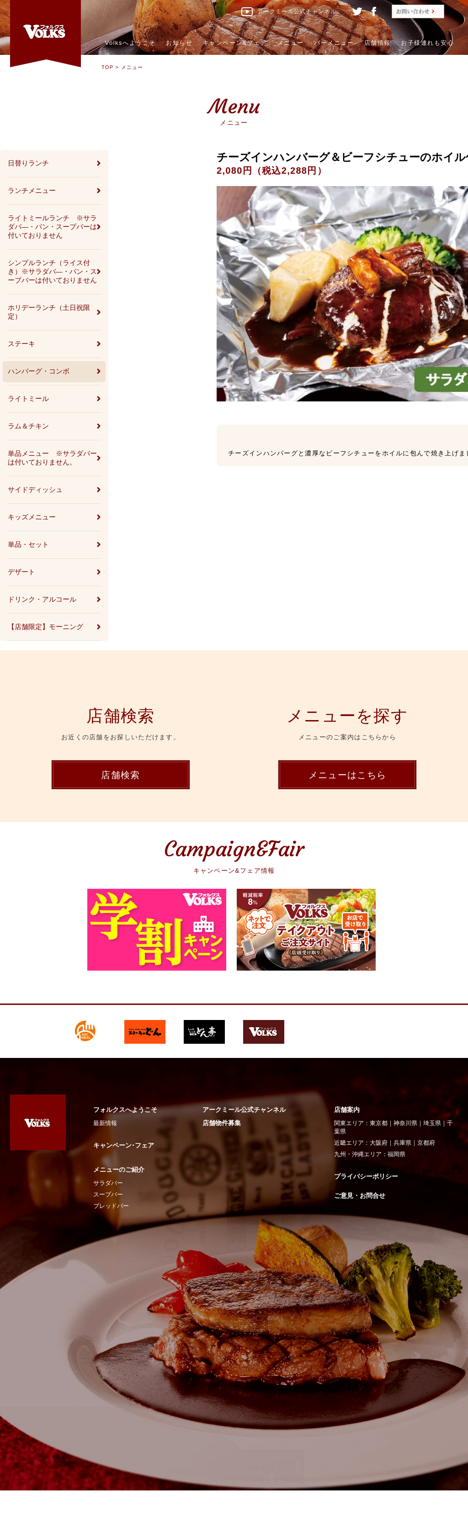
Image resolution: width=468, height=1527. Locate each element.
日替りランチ (28, 163)
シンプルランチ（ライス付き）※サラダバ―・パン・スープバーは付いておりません (52, 271)
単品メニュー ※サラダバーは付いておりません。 (52, 457)
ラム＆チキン (28, 426)
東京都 (379, 1123)
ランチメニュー (32, 190)
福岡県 (396, 1154)
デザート (21, 572)
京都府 (426, 1142)
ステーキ (21, 343)
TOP (107, 67)
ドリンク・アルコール (42, 599)
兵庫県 (402, 1142)
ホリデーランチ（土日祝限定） (49, 312)
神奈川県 (405, 1123)
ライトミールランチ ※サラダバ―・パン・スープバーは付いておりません (52, 226)
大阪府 (379, 1142)
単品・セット (28, 544)
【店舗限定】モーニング (45, 626)
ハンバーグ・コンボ (38, 371)
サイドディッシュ (35, 489)
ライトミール (28, 398)
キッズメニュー (32, 517)
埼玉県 (432, 1123)
